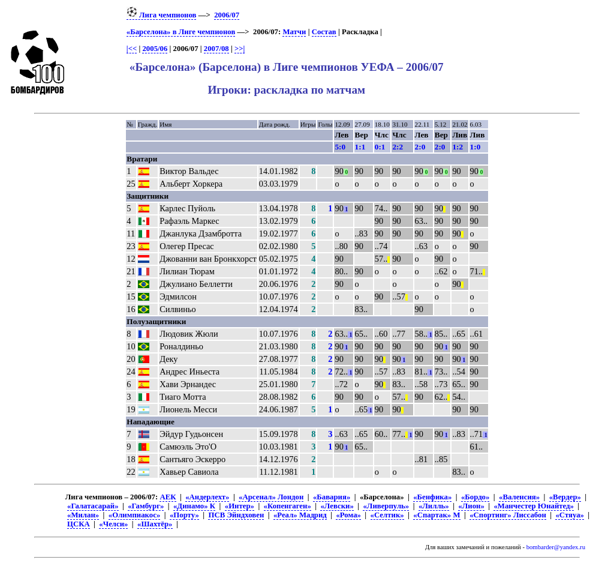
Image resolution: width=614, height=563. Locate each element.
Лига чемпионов (162, 15)
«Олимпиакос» (134, 515)
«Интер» (239, 506)
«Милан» (83, 515)
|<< (132, 48)
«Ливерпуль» (386, 506)
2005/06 (154, 48)
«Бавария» (331, 497)
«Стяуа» (569, 515)
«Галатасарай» (93, 506)
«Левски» (336, 506)
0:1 (380, 146)
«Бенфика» (432, 497)
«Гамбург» (146, 506)
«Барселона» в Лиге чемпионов (181, 32)
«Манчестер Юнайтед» (533, 506)
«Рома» (348, 515)
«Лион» (471, 506)
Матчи (294, 32)
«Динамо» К (194, 506)
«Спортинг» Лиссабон (507, 515)
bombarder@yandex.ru (555, 547)
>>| (239, 48)
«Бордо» (475, 497)
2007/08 (216, 48)
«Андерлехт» (207, 497)
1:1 (360, 146)
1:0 (475, 146)
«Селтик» (387, 515)
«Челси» (113, 524)
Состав (324, 32)
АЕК (167, 497)
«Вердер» (565, 497)
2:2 (397, 146)
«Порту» (184, 515)
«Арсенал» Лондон (271, 497)
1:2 (457, 146)
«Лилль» (434, 506)
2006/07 (226, 15)
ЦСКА (78, 524)
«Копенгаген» (287, 506)
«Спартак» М (436, 515)
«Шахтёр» (154, 524)
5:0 (340, 146)
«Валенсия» (519, 497)
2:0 (420, 146)
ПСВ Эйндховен (236, 515)
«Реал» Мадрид (300, 515)
